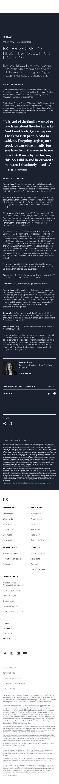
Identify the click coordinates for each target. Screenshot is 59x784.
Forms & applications (12, 590)
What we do (8, 519)
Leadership (8, 529)
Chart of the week (38, 569)
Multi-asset (35, 535)
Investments (36, 514)
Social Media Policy (12, 678)
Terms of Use (9, 673)
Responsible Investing (40, 540)
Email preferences (11, 606)
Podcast (34, 564)
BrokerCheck (41, 772)
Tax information (9, 601)
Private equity (36, 519)
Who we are (8, 514)
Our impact (7, 535)
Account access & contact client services (13, 584)
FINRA (20, 745)
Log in (6, 623)
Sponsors (7, 564)
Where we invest (10, 524)
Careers (7, 628)
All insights (35, 559)
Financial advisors (10, 553)
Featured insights (38, 553)
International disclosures (13, 611)
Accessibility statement (14, 683)
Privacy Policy (9, 667)
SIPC (23, 745)
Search (7, 638)
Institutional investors (12, 559)
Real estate (35, 529)
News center (8, 540)
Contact (7, 633)
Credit (33, 524)
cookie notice (9, 689)
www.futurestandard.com (12, 712)
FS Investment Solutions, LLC (11, 758)
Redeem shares (9, 596)
